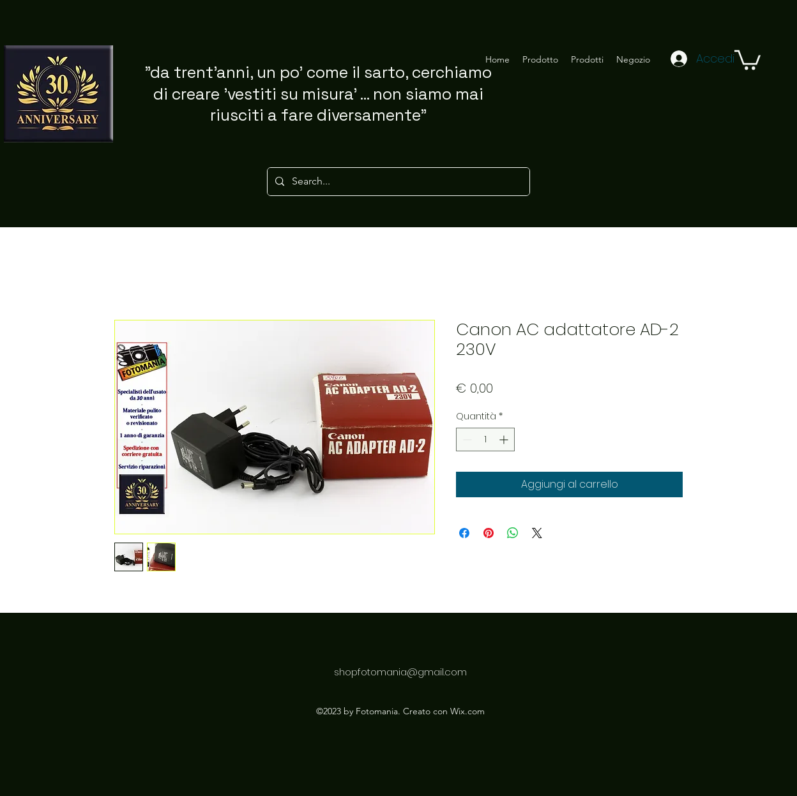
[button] (747, 59)
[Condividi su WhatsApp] (512, 533)
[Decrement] (466, 439)
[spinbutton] (485, 439)
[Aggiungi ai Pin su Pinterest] (488, 533)
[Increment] (505, 439)
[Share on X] (537, 533)
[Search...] (397, 181)
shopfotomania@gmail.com (400, 672)
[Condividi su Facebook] (464, 533)
